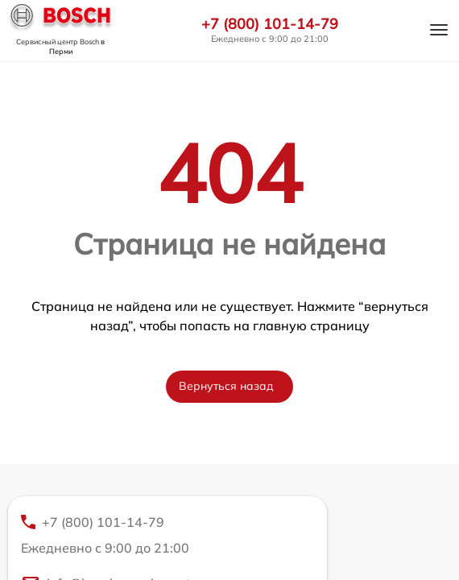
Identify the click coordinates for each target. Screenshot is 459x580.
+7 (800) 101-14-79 (269, 24)
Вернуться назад (226, 386)
